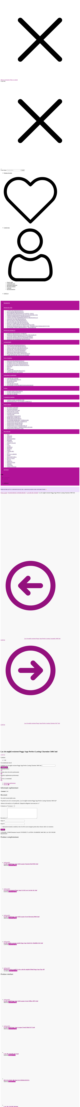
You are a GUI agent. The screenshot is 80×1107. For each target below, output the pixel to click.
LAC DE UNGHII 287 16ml (11, 992)
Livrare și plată (7, 1064)
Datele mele (10, 282)
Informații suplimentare (10, 722)
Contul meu (41, 254)
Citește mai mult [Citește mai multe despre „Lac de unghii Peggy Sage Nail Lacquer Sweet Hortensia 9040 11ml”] (12, 857)
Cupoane (9, 288)
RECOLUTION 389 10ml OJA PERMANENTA (16, 1019)
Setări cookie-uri (7, 1080)
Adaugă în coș (4, 706)
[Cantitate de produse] (48, 704)
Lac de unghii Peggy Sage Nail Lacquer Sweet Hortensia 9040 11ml (21, 855)
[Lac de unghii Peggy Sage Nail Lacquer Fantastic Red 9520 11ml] (19, 801)
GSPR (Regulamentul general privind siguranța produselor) (19, 1081)
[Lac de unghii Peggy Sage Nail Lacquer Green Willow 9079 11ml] (19, 938)
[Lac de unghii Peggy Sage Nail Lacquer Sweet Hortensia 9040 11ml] (19, 854)
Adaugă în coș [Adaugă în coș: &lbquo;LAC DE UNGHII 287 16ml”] (12, 994)
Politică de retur (8, 1071)
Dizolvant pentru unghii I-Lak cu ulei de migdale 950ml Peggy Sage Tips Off (24, 908)
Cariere (5, 1055)
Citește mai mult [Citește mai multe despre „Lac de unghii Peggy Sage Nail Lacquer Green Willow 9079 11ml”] (12, 941)
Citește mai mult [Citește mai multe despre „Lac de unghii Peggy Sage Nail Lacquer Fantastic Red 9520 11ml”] (12, 804)
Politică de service (8, 1070)
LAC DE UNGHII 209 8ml (11, 1045)
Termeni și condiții (8, 1077)
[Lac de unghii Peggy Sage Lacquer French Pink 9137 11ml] (19, 965)
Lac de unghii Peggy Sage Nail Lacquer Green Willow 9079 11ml (21, 940)
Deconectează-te (11, 289)
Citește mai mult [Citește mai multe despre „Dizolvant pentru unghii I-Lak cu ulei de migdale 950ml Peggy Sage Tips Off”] (13, 910)
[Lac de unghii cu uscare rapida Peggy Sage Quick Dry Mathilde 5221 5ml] (19, 880)
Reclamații (6, 1066)
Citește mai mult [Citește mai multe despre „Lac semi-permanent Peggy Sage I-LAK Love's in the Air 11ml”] (12, 830)
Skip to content (14, 79)
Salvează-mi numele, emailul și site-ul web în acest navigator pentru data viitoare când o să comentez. (28, 765)
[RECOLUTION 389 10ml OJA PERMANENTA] (15, 1017)
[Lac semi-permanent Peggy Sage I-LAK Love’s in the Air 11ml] (19, 828)
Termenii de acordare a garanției (12, 1078)
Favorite (6, 479)
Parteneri (6, 1062)
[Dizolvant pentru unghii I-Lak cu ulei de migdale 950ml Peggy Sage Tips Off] (19, 907)
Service (6, 1067)
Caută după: (4, 170)
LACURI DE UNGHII (32, 492)
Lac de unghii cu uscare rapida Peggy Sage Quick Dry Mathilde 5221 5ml (23, 882)
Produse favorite (41, 199)
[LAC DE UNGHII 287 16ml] (15, 991)
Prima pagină (4, 492)
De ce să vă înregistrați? (10, 1053)
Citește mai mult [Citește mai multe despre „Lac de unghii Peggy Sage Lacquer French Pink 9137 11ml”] (12, 967)
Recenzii (6, 723)
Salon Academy (8, 1060)
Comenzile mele (11, 283)
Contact (6, 1051)
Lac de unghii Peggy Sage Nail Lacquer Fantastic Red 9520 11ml (21, 803)
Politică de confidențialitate (11, 1074)
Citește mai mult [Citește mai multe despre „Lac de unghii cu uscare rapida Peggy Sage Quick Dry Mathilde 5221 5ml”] (12, 883)
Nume (3, 759)
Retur (5, 1069)
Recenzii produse (11, 286)
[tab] (32, 722)
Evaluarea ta (4, 745)
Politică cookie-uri (8, 1075)
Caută (23, 170)
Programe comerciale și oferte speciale (13, 1059)
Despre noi (6, 1049)
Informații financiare (12, 285)
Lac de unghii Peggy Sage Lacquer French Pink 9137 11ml (19, 966)
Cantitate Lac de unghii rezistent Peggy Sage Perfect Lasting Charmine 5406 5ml (21, 704)
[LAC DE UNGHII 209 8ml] (15, 1044)
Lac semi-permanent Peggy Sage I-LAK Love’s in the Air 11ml (20, 829)
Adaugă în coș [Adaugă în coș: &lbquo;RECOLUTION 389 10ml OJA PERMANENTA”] (12, 1020)
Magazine (6, 1052)
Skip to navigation (5, 79)
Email (3, 762)
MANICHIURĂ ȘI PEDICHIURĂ (17, 492)
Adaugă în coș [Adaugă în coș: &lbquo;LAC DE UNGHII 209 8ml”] (12, 1047)
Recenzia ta (4, 757)
